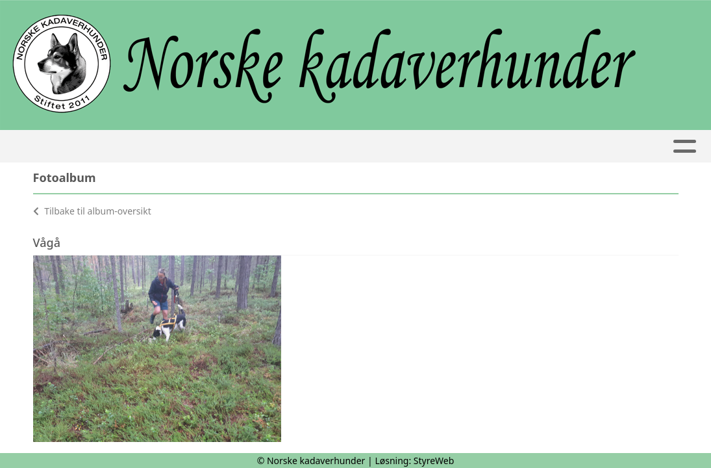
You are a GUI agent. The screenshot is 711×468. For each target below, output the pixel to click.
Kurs (255, 146)
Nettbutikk (642, 146)
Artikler (327, 146)
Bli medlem (553, 146)
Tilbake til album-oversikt (92, 211)
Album (485, 146)
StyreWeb (434, 460)
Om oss (102, 146)
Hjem (42, 146)
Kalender (182, 146)
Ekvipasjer (413, 146)
